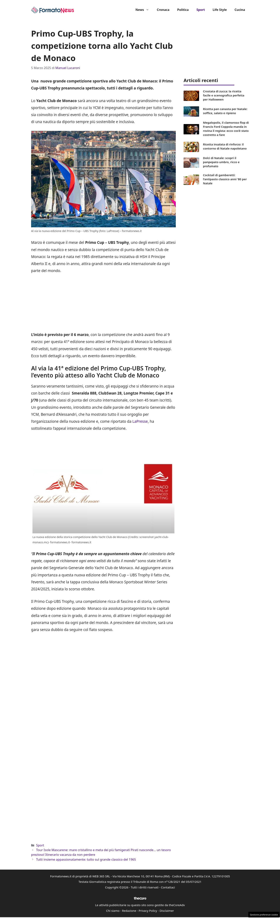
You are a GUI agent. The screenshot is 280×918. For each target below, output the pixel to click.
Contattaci (168, 887)
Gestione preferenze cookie (264, 914)
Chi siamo (113, 911)
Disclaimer (166, 911)
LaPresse (140, 421)
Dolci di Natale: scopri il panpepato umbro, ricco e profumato (221, 162)
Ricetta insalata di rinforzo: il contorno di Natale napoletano (225, 146)
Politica (183, 10)
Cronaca (163, 10)
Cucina (239, 10)
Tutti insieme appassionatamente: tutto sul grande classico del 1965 (86, 859)
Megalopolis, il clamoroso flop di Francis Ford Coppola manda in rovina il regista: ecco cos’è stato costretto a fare (226, 129)
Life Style (220, 10)
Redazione (129, 911)
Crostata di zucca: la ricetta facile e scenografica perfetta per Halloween (223, 95)
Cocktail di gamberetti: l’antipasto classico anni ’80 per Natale (225, 179)
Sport (200, 10)
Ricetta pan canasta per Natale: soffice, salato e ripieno (225, 111)
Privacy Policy (148, 911)
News (144, 10)
